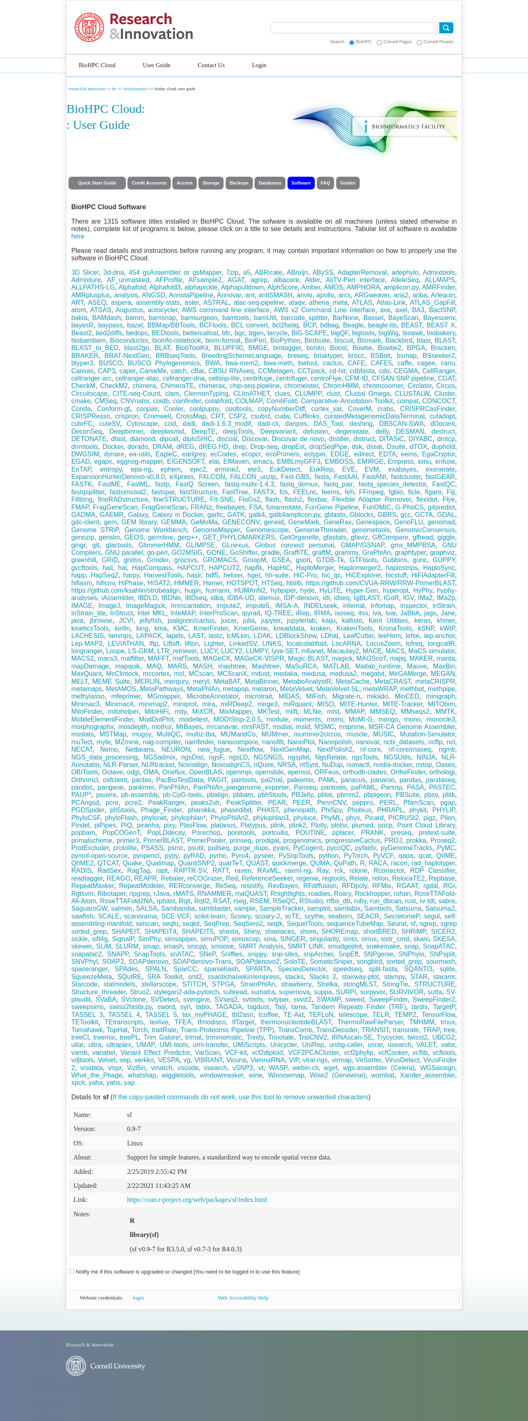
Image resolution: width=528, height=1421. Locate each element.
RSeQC (284, 900)
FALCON (212, 476)
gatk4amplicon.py (294, 514)
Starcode (84, 984)
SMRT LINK (305, 946)
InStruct (121, 613)
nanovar (368, 742)
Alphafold (132, 287)
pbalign (217, 794)
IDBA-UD (241, 597)
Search (337, 41)
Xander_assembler (427, 1075)
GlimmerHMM (159, 545)
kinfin (122, 628)
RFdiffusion (320, 885)
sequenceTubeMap (355, 923)
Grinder (157, 559)
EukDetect (285, 469)
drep (239, 446)
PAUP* (81, 794)
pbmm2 (348, 794)
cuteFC (82, 423)
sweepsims (87, 1006)
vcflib (419, 1052)
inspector (413, 605)
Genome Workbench (156, 529)
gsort (303, 559)
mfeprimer (126, 696)
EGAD (80, 461)
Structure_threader (98, 992)
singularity (324, 938)
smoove (222, 946)
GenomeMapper (216, 529)
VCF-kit (236, 1052)
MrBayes (189, 726)
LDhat (330, 635)
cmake (81, 400)
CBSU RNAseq (231, 370)
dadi (189, 423)
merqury (176, 681)
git (95, 545)
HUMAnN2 (250, 590)
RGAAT (407, 885)
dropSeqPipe (328, 446)
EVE (348, 469)
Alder (312, 279)
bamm (135, 317)
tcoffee (268, 1014)
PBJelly (302, 794)
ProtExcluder (90, 847)
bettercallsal (200, 333)
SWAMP (328, 999)
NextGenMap (290, 749)
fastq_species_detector (392, 484)
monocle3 (441, 719)
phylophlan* (188, 817)
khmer (446, 620)
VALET (426, 1044)
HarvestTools (163, 575)
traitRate (164, 1029)
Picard (374, 817)
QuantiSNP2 (196, 863)
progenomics (302, 840)
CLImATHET (251, 393)
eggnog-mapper (139, 461)
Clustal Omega (367, 393)
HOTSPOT (242, 583)
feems (331, 491)
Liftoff (171, 643)
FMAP (80, 507)
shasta (228, 931)
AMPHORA (363, 287)
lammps (120, 635)
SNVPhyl (84, 961)
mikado (377, 696)
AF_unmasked (128, 279)
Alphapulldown (242, 287)
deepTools (238, 431)
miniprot (185, 704)
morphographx (92, 726)
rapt (161, 870)
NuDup (332, 764)
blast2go (136, 347)
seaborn (340, 916)
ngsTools (365, 757)
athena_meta (328, 302)
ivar (391, 613)
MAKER (421, 658)
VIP (294, 1059)
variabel (104, 1052)
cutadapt (442, 416)
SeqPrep (216, 923)
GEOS (134, 537)
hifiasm (81, 583)
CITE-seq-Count (136, 393)
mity (180, 711)
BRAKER (85, 355)
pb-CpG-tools (182, 794)
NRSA (286, 764)
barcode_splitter (304, 317)
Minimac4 (119, 704)
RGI (449, 885)
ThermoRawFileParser (370, 1022)
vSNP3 (242, 1067)
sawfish (82, 916)
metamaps (86, 688)
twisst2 (418, 1037)
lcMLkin (238, 635)
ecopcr (251, 454)
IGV (408, 597)
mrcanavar (221, 726)
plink (277, 825)
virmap (341, 1059)
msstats (82, 734)
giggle (446, 537)
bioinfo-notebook (176, 340)
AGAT (236, 279)
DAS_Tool (328, 423)
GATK (236, 514)
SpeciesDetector (302, 968)
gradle (271, 552)
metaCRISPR (435, 681)
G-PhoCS (410, 507)
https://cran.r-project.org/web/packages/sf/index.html (197, 1199)
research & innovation (86, 88)
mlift (291, 711)
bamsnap (162, 317)
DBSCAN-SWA (401, 423)
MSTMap (113, 734)
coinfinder (187, 400)
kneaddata (288, 628)
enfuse (445, 461)
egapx (103, 461)
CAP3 (106, 370)
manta (445, 658)
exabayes (402, 469)
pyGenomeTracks (407, 847)
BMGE (258, 347)
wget (331, 1067)
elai (214, 461)
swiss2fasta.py (130, 1006)
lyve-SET (284, 650)
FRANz (201, 507)
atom (78, 309)
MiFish (315, 696)
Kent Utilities (388, 620)
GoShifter (243, 552)
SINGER (292, 938)
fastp (162, 484)
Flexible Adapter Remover (371, 499)
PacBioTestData (179, 779)
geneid (274, 522)
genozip (82, 537)
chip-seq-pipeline (255, 385)
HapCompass (152, 567)
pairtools (243, 779)
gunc (420, 559)
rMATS (184, 893)
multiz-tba (200, 734)
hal (122, 567)
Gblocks (362, 514)
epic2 (198, 469)
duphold (443, 446)
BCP (309, 325)
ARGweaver (371, 295)
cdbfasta (362, 370)
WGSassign (437, 1067)
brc (114, 88)
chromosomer (383, 385)
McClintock (122, 673)
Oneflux (174, 772)
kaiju (329, 620)
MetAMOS (121, 688)
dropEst (293, 446)
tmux (448, 1022)
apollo (325, 295)
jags (430, 613)
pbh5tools (272, 794)
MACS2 (82, 658)
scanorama (140, 916)
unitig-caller (346, 1044)
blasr (424, 340)
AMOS (333, 287)
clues (282, 393)
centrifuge (257, 378)
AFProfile (168, 279)
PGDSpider (87, 809)
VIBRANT (208, 1059)
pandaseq (440, 779)
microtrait (258, 696)
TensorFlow (438, 1014)
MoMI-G (360, 719)
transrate (406, 1029)
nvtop (424, 764)
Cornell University (92, 27)
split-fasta (383, 968)
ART (77, 302)
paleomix (300, 779)
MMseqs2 (415, 711)
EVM (372, 469)
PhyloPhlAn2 (229, 817)
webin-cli (305, 1067)
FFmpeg (371, 491)
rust (410, 900)
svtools (252, 999)
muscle (357, 734)
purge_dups (251, 847)
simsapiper (180, 938)
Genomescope (267, 529)
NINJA (426, 757)
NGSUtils (397, 757)
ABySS (322, 272)
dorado (137, 446)
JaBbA (410, 613)
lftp (153, 643)
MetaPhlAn (203, 688)
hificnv (105, 583)
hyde (307, 590)
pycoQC (339, 847)
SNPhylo (411, 954)
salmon (121, 908)
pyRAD (194, 855)
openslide (269, 772)
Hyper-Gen (362, 590)
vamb (79, 1052)
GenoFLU (408, 522)
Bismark (369, 340)
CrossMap (191, 416)
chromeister (301, 385)
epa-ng (141, 469)
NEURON (176, 749)
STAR (418, 976)
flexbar (317, 499)
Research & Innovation (170, 27)
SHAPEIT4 (160, 931)
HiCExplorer (363, 575)
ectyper (314, 454)
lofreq (414, 643)
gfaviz (359, 537)
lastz (215, 635)
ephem (170, 469)
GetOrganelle (299, 537)
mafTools (186, 658)
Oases (445, 764)
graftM (321, 552)
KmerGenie (250, 628)
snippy (257, 954)
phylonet (154, 817)
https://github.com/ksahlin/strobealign (125, 590)
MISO (325, 704)
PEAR (277, 802)
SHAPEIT (125, 931)
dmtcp (446, 438)
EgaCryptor (438, 454)
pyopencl (146, 855)
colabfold (218, 400)
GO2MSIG (187, 552)
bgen (256, 333)
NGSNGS (268, 757)
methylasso (88, 696)
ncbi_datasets (403, 742)
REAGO (118, 878)
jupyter (270, 620)
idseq (341, 597)
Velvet (107, 1059)
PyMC (446, 847)
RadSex (109, 870)
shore (308, 931)
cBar (197, 370)
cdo (384, 370)
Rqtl (184, 900)
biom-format (222, 340)
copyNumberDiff (281, 408)
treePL (129, 1037)
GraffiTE (296, 552)
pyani (281, 847)
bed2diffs (109, 333)
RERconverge (189, 885)
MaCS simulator (431, 650)
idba (217, 597)
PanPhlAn (173, 787)
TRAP (431, 1029)
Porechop (206, 832)
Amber (310, 287)
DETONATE (89, 438)
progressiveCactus (352, 840)
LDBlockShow (296, 635)
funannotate (283, 507)
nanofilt (273, 742)
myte (104, 742)
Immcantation (191, 605)
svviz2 (302, 999)
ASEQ (97, 302)
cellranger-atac (137, 378)
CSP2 (237, 416)
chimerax (211, 385)
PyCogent (307, 847)
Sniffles (231, 954)
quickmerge (289, 863)
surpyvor (372, 992)
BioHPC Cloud (97, 65)
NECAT (81, 749)
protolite (125, 847)
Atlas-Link (391, 302)
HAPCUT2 (224, 567)
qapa (405, 855)
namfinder (199, 742)
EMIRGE (370, 461)
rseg (239, 900)
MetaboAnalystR (307, 681)
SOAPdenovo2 (258, 961)
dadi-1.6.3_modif (226, 423)
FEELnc (304, 491)
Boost (338, 347)
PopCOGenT (121, 832)
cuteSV (109, 423)
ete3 (254, 469)
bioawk (413, 333)
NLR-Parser (120, 764)
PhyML (331, 817)
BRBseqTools (175, 355)
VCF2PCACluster (313, 1052)
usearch (399, 1044)
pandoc (82, 787)
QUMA (320, 863)
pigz (430, 817)
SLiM (103, 946)
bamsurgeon (199, 317)
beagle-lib (382, 325)
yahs (113, 1082)
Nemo (109, 749)
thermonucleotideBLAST (295, 1022)
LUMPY (257, 650)
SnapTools (149, 954)
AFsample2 (205, 279)
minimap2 (153, 704)
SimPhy (149, 938)
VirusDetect (402, 1059)
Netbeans (139, 749)
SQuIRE (130, 976)
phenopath (300, 809)
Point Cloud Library (426, 825)
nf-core (370, 749)
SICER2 (443, 931)
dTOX (418, 446)
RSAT (221, 900)
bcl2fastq (285, 325)
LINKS (271, 643)
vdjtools (82, 1059)
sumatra (263, 992)
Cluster (444, 393)
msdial (282, 726)
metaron (264, 688)
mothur (161, 726)
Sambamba (178, 908)
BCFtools (212, 325)
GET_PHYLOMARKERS (239, 537)
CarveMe (153, 370)
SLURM (127, 946)
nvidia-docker (392, 764)
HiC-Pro (305, 575)
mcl (179, 673)
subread (235, 992)
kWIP (447, 628)
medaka (285, 673)
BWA (212, 363)
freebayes (230, 507)
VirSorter (368, 1059)
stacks (294, 976)
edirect (364, 454)
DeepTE (203, 431)
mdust (260, 673)
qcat (425, 855)
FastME (109, 484)
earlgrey (193, 454)
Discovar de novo (298, 438)
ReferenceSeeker (267, 878)
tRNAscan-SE (352, 1037)
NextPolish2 (334, 749)
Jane (448, 613)
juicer (228, 620)
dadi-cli (268, 423)
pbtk (449, 794)
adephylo (404, 272)
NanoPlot (301, 742)
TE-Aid (293, 1014)
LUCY (208, 650)
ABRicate (269, 272)
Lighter (214, 643)
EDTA (387, 454)
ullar (77, 1044)
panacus (353, 779)
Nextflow (250, 749)
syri (185, 1006)
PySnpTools (296, 855)
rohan (402, 893)
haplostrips (402, 567)
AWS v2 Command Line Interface (324, 309)
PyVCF (383, 855)
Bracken (443, 347)
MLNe (312, 711)
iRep (302, 613)
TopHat (117, 1029)
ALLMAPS (439, 279)
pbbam (243, 794)
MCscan (201, 673)
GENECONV (240, 522)
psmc (176, 847)
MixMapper (235, 711)
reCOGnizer (204, 878)
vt (260, 1067)
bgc (240, 333)
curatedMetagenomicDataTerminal (374, 416)
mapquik (127, 666)
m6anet (312, 650)
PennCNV (331, 802)
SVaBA (105, 999)
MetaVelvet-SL (337, 688)
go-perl (157, 552)
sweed (354, 999)
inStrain (444, 605)
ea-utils (140, 454)
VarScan (207, 1052)
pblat (325, 794)
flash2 (293, 499)
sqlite (447, 968)
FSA (255, 507)
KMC (180, 628)
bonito (315, 347)
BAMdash (106, 317)
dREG (186, 446)
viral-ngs (315, 1059)
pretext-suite (437, 832)
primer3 (128, 840)
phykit (418, 809)
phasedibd (236, 809)
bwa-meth (278, 363)
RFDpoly (354, 885)
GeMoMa (204, 522)
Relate (358, 878)
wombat (382, 1075)
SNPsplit (442, 954)
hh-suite (277, 575)
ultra (94, 1044)
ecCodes (223, 454)
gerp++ (187, 537)
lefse (412, 635)
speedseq (347, 968)
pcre (112, 802)
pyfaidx (365, 847)
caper (127, 370)
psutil (195, 847)
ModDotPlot (156, 719)
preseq (401, 832)
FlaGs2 (249, 499)
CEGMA (406, 370)
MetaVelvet (296, 688)
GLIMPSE (200, 545)
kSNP (426, 628)
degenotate (351, 431)
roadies (319, 893)
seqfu (170, 923)
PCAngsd (85, 802)
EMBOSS (339, 461)
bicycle (277, 333)
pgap (447, 802)
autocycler (162, 309)
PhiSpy (331, 809)
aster (192, 302)
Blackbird (398, 340)
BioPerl (255, 340)
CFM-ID (356, 378)
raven (243, 870)
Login (259, 65)
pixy (169, 825)
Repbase (442, 878)
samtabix (347, 908)
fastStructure (198, 491)
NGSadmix (159, 757)
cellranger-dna (184, 378)
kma (160, 628)
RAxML (268, 870)
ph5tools (122, 809)
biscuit (344, 340)
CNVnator (134, 400)
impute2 (228, 605)
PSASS (152, 847)
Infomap (382, 605)
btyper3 (82, 363)
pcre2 (133, 802)
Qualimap (160, 863)
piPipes (105, 825)
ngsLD (238, 757)
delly (382, 431)
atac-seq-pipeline (258, 302)
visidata (91, 1067)
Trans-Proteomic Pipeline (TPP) (227, 1029)
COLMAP (249, 400)
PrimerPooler (206, 840)
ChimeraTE (177, 385)
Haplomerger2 (360, 567)
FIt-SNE (221, 499)
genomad (441, 522)
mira (208, 704)
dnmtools (84, 446)
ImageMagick (145, 605)
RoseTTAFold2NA (126, 900)
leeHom (389, 635)
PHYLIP (443, 809)
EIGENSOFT (186, 461)
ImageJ (109, 605)
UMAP (146, 1044)
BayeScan (403, 317)
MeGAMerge (408, 673)
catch (178, 370)
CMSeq (105, 400)
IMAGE (82, 605)
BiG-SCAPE (309, 333)
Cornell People (438, 41)
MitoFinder (86, 711)
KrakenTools (354, 628)
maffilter (132, 658)
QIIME (445, 855)
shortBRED (379, 931)
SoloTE (294, 961)
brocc (356, 355)
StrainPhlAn (257, 984)
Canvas (82, 370)
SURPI (346, 992)
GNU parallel (124, 552)
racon (399, 863)
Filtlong (82, 499)
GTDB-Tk (330, 559)
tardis (420, 1006)
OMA (150, 772)
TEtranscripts (123, 1022)
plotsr (339, 825)
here (78, 236)
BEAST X (441, 325)
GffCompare (390, 537)
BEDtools (165, 333)
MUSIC (383, 734)
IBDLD (147, 597)
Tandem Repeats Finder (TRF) (358, 1006)
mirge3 (267, 704)
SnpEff (348, 954)
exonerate (440, 469)
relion (380, 878)
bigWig (389, 333)
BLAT (162, 347)
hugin (193, 590)
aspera (121, 302)
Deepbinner (126, 431)
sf (412, 923)
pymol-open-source (99, 855)
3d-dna (114, 272)
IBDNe (171, 597)
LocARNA (346, 643)
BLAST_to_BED (95, 347)
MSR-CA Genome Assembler (411, 726)
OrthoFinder (408, 772)
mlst (333, 711)
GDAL (446, 514)
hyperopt (395, 590)
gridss (132, 559)
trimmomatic (224, 1037)
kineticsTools (90, 628)
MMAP (354, 711)
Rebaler (171, 878)
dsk (357, 446)
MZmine (127, 742)
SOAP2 (113, 961)
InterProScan (218, 613)
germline (160, 537)
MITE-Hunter (358, 704)
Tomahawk (87, 1029)
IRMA (322, 613)
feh (349, 491)
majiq (397, 658)
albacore (286, 279)
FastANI (374, 476)
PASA (415, 787)
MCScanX (232, 673)
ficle (414, 491)
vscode (188, 1067)
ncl (451, 742)
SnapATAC (439, 946)
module (277, 719)
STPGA (223, 984)
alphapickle (200, 287)
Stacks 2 (322, 976)
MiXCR (202, 711)
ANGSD (153, 295)
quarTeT (230, 863)
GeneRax (337, 522)
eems (409, 454)
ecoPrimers (282, 454)
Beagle (353, 325)
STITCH (194, 984)
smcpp (197, 946)
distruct (364, 438)
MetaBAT (227, 681)
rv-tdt (427, 900)
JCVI (126, 620)
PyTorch (356, 855)
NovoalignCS (231, 764)
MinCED (407, 696)
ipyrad (251, 613)
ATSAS (100, 309)
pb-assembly (139, 794)
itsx (363, 613)
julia (249, 620)
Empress (401, 461)
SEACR (367, 916)
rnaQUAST (250, 893)
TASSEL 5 (161, 1014)
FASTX (264, 491)
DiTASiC (391, 438)
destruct (443, 431)
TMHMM (421, 1022)
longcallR (441, 643)
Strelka (327, 984)
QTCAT (107, 863)
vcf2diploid (267, 1052)
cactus (332, 363)
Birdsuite (317, 340)
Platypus (253, 825)
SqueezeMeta (91, 976)
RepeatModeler (141, 885)
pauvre (106, 794)
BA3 (418, 309)
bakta (79, 317)
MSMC (324, 726)
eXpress (182, 476)
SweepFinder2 (433, 999)
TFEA (182, 1022)
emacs (263, 461)
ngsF (216, 757)
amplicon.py (401, 287)
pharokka (201, 809)
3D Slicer (85, 272)
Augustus (129, 309)
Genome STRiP (95, 529)
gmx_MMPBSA (413, 545)
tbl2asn (242, 1014)
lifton (192, 643)
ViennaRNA (267, 1059)
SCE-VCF (175, 916)
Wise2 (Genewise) (337, 1075)
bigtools (363, 333)
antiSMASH (276, 295)
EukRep (321, 469)
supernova (294, 992)
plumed (362, 825)
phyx (353, 817)
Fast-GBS (295, 476)
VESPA (168, 1059)
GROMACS (220, 559)
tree (449, 1029)
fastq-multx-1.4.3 (249, 484)
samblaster (214, 908)
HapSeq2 (104, 575)
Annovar (229, 295)
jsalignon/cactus (191, 620)
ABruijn (297, 272)
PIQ (126, 825)
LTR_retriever (177, 650)
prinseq (240, 840)
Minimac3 (85, 704)
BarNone (345, 317)
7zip (232, 272)
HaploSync (439, 567)
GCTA (424, 514)
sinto (350, 938)
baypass (110, 325)
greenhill (83, 559)
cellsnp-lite (224, 378)
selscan (147, 923)
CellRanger (438, 370)
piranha (148, 825)
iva (376, 613)
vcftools (444, 1052)
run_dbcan (385, 900)
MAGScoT (371, 658)
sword (166, 1006)
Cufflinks (306, 416)
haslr (194, 575)
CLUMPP (308, 393)
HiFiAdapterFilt (433, 575)
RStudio (311, 900)
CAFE (356, 363)
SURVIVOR (406, 992)
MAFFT (158, 658)
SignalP (123, 938)
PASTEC (442, 787)
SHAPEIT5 (197, 931)
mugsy (141, 734)
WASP (278, 1067)
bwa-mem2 (242, 363)
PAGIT (217, 779)
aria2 (401, 295)
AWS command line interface (226, 309)
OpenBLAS (205, 772)
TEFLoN (321, 1014)
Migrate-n (346, 696)
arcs (344, 295)
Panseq (305, 787)
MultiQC (169, 734)
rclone (358, 870)
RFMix (381, 885)
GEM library (138, 522)
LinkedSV (243, 643)
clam (172, 393)
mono (412, 719)
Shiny (251, 931)
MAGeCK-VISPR (259, 658)
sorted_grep (404, 961)
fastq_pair (338, 484)
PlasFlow (192, 825)
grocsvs (185, 559)
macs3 (107, 658)
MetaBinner (261, 681)
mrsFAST (255, 726)
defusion (315, 431)
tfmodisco (212, 1022)
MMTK (445, 711)
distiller (339, 438)
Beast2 (81, 333)
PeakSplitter (243, 802)
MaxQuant (86, 673)
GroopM (254, 559)
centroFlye (326, 378)
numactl (358, 764)
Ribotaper (111, 893)
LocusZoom (383, 643)
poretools (241, 832)
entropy (110, 469)
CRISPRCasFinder (427, 408)
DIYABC (420, 438)
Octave (112, 772)
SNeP (207, 954)
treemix (104, 1037)
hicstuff (396, 575)
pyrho (218, 855)
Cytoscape (142, 423)
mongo (388, 719)
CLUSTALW (412, 393)
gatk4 (257, 514)
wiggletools (178, 1075)
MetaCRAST (392, 681)
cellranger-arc (91, 378)
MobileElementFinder (102, 719)
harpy (131, 575)
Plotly (318, 825)
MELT (79, 681)
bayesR (82, 325)
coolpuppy (204, 408)
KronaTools (395, 628)
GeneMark (303, 522)
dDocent (442, 423)
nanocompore (238, 742)
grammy (346, 552)
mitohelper (123, 711)
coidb (161, 400)
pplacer (343, 832)
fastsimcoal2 (128, 491)
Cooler (173, 408)
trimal (193, 1037)
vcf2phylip (358, 1052)
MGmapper (163, 696)
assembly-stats (158, 302)
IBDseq (195, 597)
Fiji (451, 491)
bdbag (329, 325)
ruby (360, 900)
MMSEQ (382, 711)
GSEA (281, 559)
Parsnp (391, 787)
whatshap (142, 1075)
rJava (161, 893)
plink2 (297, 825)
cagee (426, 363)
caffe (405, 363)
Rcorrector (388, 870)
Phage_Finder (161, 809)
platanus (223, 825)
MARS (176, 666)
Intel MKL (151, 613)
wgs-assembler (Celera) (379, 1067)
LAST (196, 635)
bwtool (307, 363)
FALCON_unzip (253, 476)
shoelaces (280, 931)
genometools (371, 529)
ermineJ (226, 469)
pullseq (218, 847)
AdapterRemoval (362, 272)
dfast (118, 438)
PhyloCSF (85, 817)
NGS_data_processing (104, 757)
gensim (109, 537)
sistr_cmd (395, 938)
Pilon (447, 817)
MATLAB (336, 666)
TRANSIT (375, 1029)
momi (335, 719)
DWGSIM (85, 454)
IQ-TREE (278, 613)
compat (407, 400)
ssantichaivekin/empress (243, 976)
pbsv (431, 794)
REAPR (145, 878)
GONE (216, 552)
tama (298, 1006)
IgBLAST (367, 597)
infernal (354, 605)
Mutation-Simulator (427, 734)
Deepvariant (278, 431)
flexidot (426, 499)
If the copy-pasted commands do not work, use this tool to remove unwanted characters (240, 1097)
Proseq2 (442, 840)
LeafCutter (358, 635)
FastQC (443, 484)
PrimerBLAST (163, 840)
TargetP (444, 1006)
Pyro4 (240, 855)
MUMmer (275, 734)
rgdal (430, 885)
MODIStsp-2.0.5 (237, 719)
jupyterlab (301, 620)
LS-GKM (140, 650)
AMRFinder (438, 287)
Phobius (359, 809)
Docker (112, 446)
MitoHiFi (156, 711)
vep (125, 1059)
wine (255, 1075)
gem (110, 522)
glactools (119, 545)
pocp (385, 825)
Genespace (373, 522)
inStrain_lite (88, 613)
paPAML (363, 787)
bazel (135, 325)
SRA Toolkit (164, 976)
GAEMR (111, 514)
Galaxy (138, 514)
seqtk (275, 923)
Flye (449, 499)
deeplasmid (167, 431)
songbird (369, 961)
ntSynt (308, 764)
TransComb (295, 1029)
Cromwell (157, 416)
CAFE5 (381, 363)
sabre (446, 900)
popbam (83, 832)
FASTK (81, 484)
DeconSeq (86, 431)
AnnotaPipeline (191, 295)
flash (272, 499)
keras (423, 620)
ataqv (296, 302)
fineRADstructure (123, 499)
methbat (412, 688)
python (329, 855)
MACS (395, 650)
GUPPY (444, 559)
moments (307, 719)
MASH (202, 666)
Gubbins (394, 559)
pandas (410, 779)
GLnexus (235, 545)
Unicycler (283, 1044)
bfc (226, 333)
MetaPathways (161, 688)
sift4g (100, 938)
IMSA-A (286, 605)
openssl (299, 772)
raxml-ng (298, 870)
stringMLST (360, 984)
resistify (252, 885)
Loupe (115, 650)
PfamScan (418, 802)
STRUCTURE (434, 984)
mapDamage (90, 666)
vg (187, 1059)
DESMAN (410, 431)
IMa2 (425, 597)
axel (401, 309)
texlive (159, 1022)
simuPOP (214, 938)
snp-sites (284, 954)
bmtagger (287, 347)
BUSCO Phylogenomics (164, 363)
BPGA (416, 347)
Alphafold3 (165, 287)
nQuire (263, 764)
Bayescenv (439, 317)
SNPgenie (378, 954)
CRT (217, 416)
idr (326, 597)
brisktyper (328, 355)
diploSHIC (197, 438)
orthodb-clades (365, 772)
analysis (126, 295)
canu (448, 363)
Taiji (280, 1006)
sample (245, 908)
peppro (362, 802)
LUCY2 (232, 650)
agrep (258, 279)
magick (342, 658)
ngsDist (192, 757)
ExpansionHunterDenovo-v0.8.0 (118, 476)
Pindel (80, 825)
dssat (374, 446)
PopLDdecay (165, 832)
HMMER (186, 583)
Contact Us (211, 65)
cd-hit (337, 370)
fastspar (162, 491)
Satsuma (409, 908)
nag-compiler (162, 742)
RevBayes (283, 885)
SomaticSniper (331, 961)
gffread (422, 537)
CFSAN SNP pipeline (403, 378)
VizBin (136, 1067)
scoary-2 (267, 916)
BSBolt (380, 355)
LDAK (262, 635)
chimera (144, 385)
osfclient (115, 779)
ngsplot (298, 757)
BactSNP (442, 309)
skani (421, 938)
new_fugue (214, 749)
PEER (301, 802)
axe (385, 309)
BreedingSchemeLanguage (241, 355)
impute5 (257, 605)
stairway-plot (360, 976)
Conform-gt (113, 408)
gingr (78, 545)
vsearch (215, 1067)
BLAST (445, 340)
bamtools (235, 317)
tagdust (258, 1006)
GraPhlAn (376, 552)
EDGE (339, 454)
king (142, 628)
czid (170, 423)
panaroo (382, 779)
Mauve (417, 666)
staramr (444, 976)
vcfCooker (393, 1052)
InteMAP (182, 613)
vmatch (161, 1067)
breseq (298, 355)
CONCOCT (438, 400)
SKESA (444, 938)
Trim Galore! (162, 1037)
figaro (433, 491)
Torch (140, 1029)
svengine (196, 999)
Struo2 (139, 992)
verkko (144, 1059)
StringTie (395, 984)
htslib (294, 583)
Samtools (378, 908)
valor (448, 1044)
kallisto (352, 620)
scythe (313, 916)
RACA (378, 863)
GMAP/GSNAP (362, 545)
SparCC (185, 968)
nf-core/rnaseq (410, 749)
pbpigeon (377, 794)
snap (411, 946)
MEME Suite (111, 681)
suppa (323, 992)
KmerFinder (211, 628)
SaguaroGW (89, 908)
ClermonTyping (206, 393)
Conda (81, 408)
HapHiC (279, 567)
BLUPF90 (228, 347)
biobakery (441, 333)
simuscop (245, 938)
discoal (227, 438)
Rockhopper (372, 893)
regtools (334, 878)
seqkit (191, 923)
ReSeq (225, 885)
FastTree (235, 491)
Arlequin (443, 295)
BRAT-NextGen (126, 355)
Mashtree (266, 666)
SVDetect (165, 999)
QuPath (345, 863)
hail (107, 567)
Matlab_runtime (378, 666)
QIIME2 (82, 863)
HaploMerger (315, 567)
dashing (360, 423)
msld (303, 726)
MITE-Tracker (402, 704)
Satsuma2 (440, 908)
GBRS (387, 514)
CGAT (446, 378)
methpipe (441, 688)
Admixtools (439, 272)
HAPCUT (190, 567)
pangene (110, 787)
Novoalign (192, 764)
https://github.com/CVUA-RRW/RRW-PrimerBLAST (380, 583)
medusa (313, 673)
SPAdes (126, 968)
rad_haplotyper (433, 863)
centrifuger (291, 378)
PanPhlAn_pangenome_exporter (241, 787)
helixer (233, 575)
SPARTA (258, 968)
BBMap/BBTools (171, 325)
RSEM (259, 900)
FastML (138, 484)
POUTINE (310, 832)
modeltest (193, 719)
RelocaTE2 (408, 878)
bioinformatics (136, 88)
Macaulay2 (343, 650)
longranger (87, 650)
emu (424, 461)
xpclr (78, 1082)
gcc (406, 514)
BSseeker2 (439, 355)
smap (151, 946)
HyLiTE (330, 590)
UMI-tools (174, 1044)
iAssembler (117, 597)
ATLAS (362, 302)
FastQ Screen (197, 484)
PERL (388, 802)
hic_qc (331, 575)
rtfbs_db (338, 900)
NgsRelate (330, 757)
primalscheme (92, 840)
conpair (147, 408)
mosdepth (132, 726)
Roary (342, 893)
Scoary (240, 916)
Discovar (254, 438)
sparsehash (221, 968)
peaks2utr (205, 802)
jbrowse (101, 620)
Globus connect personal (294, 545)
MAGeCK (217, 658)
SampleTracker (281, 908)
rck (339, 870)
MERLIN (147, 681)
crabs (385, 408)
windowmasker (221, 1075)
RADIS (81, 870)
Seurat (396, 923)
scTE (292, 916)
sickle (79, 938)
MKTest (268, 711)
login (138, 1298)
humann (217, 590)
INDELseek (320, 605)
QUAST (257, 863)
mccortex (156, 673)
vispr (115, 1067)
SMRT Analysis (260, 946)
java (77, 620)
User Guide (156, 65)
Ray (322, 870)
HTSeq (272, 583)
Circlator (420, 385)
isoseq (344, 613)
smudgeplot (345, 946)
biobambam (88, 340)
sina (270, 938)
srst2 (195, 976)
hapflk (253, 567)
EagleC (166, 454)
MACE (372, 650)
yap (129, 1082)
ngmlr (447, 749)
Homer (212, 583)
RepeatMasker (92, 885)
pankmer (141, 787)
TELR (380, 1014)
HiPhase (130, 583)
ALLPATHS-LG (93, 287)
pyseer (263, 855)
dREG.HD (213, 446)
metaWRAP (380, 688)
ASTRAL (216, 302)
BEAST (411, 325)
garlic (215, 514)
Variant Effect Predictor (155, 1052)
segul (432, 916)
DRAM (162, 446)
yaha (95, 1082)
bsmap (407, 355)
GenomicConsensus (425, 529)
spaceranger (89, 968)
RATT (220, 870)
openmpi (238, 772)
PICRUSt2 (403, 817)
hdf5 (212, 575)
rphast (166, 900)
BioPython (285, 340)
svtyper (278, 999)
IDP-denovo (301, 597)
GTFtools (363, 559)
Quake (132, 863)
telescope (353, 1014)
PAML (327, 779)
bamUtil (265, 317)
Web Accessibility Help (243, 1298)
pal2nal (272, 779)
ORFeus (326, 772)
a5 (246, 272)
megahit (372, 673)
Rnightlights (287, 893)
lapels (175, 635)
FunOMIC (377, 507)
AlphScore (282, 287)
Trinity (255, 1037)
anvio (304, 295)
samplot (318, 908)
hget (254, 575)
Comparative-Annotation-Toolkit (347, 400)
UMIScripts (249, 1044)
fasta (322, 476)
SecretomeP (402, 916)
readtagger (87, 878)
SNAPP (117, 954)
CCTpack (311, 370)
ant (250, 295)
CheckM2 (114, 385)
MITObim (441, 704)
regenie (307, 878)
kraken (320, 628)
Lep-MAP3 (87, 643)
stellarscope (158, 984)
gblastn (335, 514)
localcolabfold (307, 643)
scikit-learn (210, 916)
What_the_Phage (97, 1075)
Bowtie (362, 347)
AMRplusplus (90, 295)
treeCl (80, 1037)
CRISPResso (90, 416)
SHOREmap (340, 931)
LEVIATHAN (126, 643)
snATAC (181, 954)
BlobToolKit (192, 347)
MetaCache (353, 681)
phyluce (304, 817)
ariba (419, 295)
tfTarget (243, 1022)
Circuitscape (89, 393)
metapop (235, 688)
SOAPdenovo (148, 961)
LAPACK (149, 635)
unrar (375, 1044)
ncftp (435, 742)
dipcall (169, 438)
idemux (269, 597)
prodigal (267, 840)
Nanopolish (335, 742)
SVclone (133, 999)
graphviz (442, 552)
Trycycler (390, 1037)
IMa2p (446, 597)
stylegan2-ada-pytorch (186, 992)
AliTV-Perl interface (355, 279)
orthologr (442, 772)
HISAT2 (158, 583)
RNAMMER (214, 893)
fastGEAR (440, 476)
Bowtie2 (389, 347)
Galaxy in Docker (177, 514)
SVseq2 (226, 999)
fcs (284, 491)
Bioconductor (129, 340)
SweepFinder (388, 999)
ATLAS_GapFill (432, 302)
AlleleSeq (405, 279)
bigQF (339, 333)
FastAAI (345, 476)
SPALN (155, 968)
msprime (351, 726)
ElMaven (236, 461)
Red (232, 878)
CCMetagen (275, 370)
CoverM (359, 408)
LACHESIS (87, 635)
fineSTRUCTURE (179, 499)
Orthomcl (84, 779)
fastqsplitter (88, 491)
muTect (82, 742)
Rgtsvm (82, 893)
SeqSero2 (248, 923)
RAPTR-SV (190, 870)
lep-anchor (439, 635)
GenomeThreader (320, 529)
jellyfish (150, 620)
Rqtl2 (202, 900)
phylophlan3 (270, 817)
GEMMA (173, 522)
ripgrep (139, 893)
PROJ (393, 840)
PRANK (372, 832)
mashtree (232, 666)
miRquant (297, 704)
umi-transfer (210, 1044)
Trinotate (281, 1037)
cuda (282, 416)
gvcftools (84, 567)
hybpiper (283, 590)
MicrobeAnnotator (212, 696)
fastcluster (406, 476)
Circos (445, 385)
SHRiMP (413, 931)
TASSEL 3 (87, 1014)
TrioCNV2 (312, 1037)
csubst (260, 416)
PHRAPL (390, 809)
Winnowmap (286, 1075)
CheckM (83, 385)
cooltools (238, 408)
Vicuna (236, 1059)
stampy (394, 976)
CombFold (281, 400)
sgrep (428, 923)
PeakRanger (166, 802)
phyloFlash (121, 817)
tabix (203, 1006)
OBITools (84, 772)
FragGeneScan (115, 507)
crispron (127, 416)
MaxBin (444, 666)
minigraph (440, 696)
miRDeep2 (236, 704)
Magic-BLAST (308, 658)
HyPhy (422, 590)
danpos (296, 423)
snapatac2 (86, 954)
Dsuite (396, 446)
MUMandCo (238, 734)
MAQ (153, 666)
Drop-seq (264, 446)
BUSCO (110, 363)
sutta (435, 992)
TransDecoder (337, 1029)
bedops (137, 333)
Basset (373, 317)
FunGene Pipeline (331, 507)
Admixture (86, 279)
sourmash (440, 961)
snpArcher (318, 954)
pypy (171, 855)
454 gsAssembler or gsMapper (175, 272)
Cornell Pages (398, 41)
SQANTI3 (418, 968)
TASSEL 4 (124, 1014)
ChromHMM (340, 385)
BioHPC (364, 41)
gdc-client (85, 522)
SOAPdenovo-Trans (202, 961)
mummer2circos (317, 734)
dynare (114, 454)
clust (333, 393)
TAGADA (228, 1006)
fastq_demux (299, 484)
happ (78, 575)
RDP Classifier (432, 870)
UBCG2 (443, 1037)
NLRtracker (157, 764)
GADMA (83, 514)
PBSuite (408, 794)
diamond (142, 438)
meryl (201, 681)
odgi (133, 772)
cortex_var (326, 408)
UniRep (313, 1044)
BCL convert (249, 325)
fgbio (396, 491)
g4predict (441, 507)
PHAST (267, 809)
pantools (333, 787)
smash (173, 946)
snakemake (383, 946)
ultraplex (118, 1044)
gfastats (334, 537)
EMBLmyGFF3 (299, 461)
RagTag (138, 870)
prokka (416, 840)
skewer (81, 946)
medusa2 (343, 673)
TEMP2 (405, 1014)
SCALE (108, 916)
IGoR (391, 597)
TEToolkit (85, 1022)
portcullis (275, 832)
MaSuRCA (301, 666)
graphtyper (410, 552)
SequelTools (305, 923)
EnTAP (81, 469)
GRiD (110, 559)
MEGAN (443, 673)
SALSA (147, 908)
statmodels (119, 984)
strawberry (296, 984)
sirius (369, 938)
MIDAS (289, 696)
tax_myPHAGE (204, 1014)
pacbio (141, 779)
